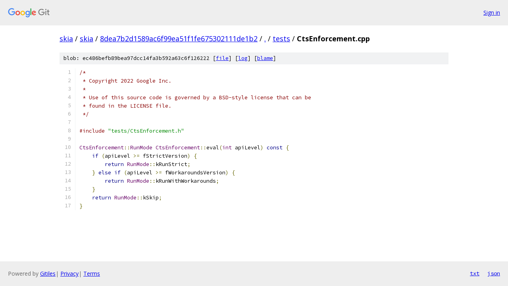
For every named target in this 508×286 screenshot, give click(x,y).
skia (66, 38)
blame (265, 58)
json (493, 273)
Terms (91, 273)
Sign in (491, 12)
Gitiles (48, 273)
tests (281, 38)
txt (474, 273)
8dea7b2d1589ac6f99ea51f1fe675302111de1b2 (179, 38)
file (222, 58)
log (243, 58)
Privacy (69, 273)
